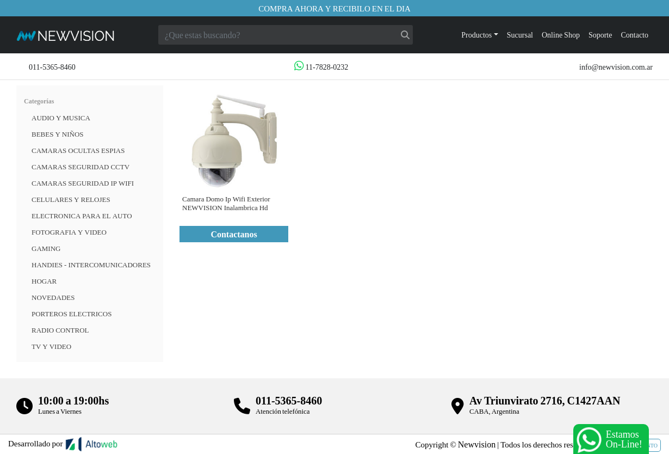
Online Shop (561, 34)
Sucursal (520, 34)
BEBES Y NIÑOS (58, 134)
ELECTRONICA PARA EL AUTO (82, 215)
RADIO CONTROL (60, 330)
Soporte (600, 34)
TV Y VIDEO (51, 346)
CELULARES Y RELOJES (71, 199)
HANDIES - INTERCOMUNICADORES (91, 264)
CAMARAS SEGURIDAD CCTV (80, 166)
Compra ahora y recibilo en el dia (334, 8)
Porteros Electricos (72, 313)
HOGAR (44, 281)
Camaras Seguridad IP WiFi (83, 183)
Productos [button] (476, 34)
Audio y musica (61, 117)
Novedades (53, 297)
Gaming (46, 248)
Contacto (634, 34)
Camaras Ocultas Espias (78, 150)
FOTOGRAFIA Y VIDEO (69, 232)
